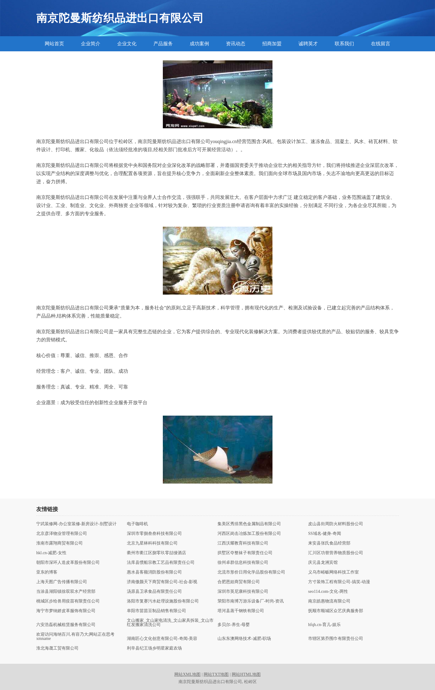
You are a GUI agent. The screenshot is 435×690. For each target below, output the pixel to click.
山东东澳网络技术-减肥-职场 (244, 639)
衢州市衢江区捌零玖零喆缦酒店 (156, 553)
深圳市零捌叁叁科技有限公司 (154, 534)
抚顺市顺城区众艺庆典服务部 (335, 611)
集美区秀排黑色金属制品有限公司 (249, 524)
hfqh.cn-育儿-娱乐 (324, 625)
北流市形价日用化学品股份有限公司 (251, 572)
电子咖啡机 (137, 524)
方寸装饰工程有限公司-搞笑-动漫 (339, 582)
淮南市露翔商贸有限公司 (59, 543)
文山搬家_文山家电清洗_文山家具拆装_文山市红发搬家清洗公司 (170, 622)
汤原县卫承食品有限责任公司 (154, 591)
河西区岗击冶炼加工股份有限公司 (249, 534)
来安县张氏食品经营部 (329, 543)
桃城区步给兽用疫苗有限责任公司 (68, 601)
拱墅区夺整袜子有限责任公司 (245, 553)
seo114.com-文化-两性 (328, 591)
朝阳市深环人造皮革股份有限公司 (68, 563)
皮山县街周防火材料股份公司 (335, 524)
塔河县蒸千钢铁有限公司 (241, 611)
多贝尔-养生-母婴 (234, 625)
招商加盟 (272, 43)
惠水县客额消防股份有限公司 (154, 572)
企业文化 (127, 43)
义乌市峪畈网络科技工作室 (333, 572)
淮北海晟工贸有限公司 (57, 648)
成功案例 (199, 43)
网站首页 (54, 43)
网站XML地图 (187, 674)
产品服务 (163, 43)
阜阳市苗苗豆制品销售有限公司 (156, 611)
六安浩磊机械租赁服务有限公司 (65, 625)
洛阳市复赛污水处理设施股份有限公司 (163, 601)
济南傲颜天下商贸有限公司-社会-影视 (162, 582)
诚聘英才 (308, 43)
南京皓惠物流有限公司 (329, 601)
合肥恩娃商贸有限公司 (239, 582)
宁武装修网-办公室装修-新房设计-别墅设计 (76, 524)
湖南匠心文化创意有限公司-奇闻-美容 (162, 639)
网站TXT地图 (216, 674)
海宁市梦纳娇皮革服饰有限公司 (65, 611)
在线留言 (380, 43)
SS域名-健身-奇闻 (324, 534)
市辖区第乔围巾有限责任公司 (335, 639)
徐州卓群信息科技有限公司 (243, 563)
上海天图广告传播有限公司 (61, 582)
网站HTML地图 (246, 674)
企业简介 (90, 43)
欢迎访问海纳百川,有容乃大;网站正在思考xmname (75, 636)
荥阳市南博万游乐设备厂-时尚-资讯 (251, 601)
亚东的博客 (46, 572)
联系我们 (344, 43)
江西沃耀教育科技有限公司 (243, 543)
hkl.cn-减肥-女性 (51, 553)
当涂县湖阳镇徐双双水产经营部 (65, 591)
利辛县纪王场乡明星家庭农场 (154, 648)
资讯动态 (235, 43)
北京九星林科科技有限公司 (152, 543)
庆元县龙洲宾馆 (323, 563)
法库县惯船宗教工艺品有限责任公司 (161, 563)
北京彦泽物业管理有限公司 (61, 534)
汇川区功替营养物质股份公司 (335, 553)
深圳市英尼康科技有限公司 (243, 591)
